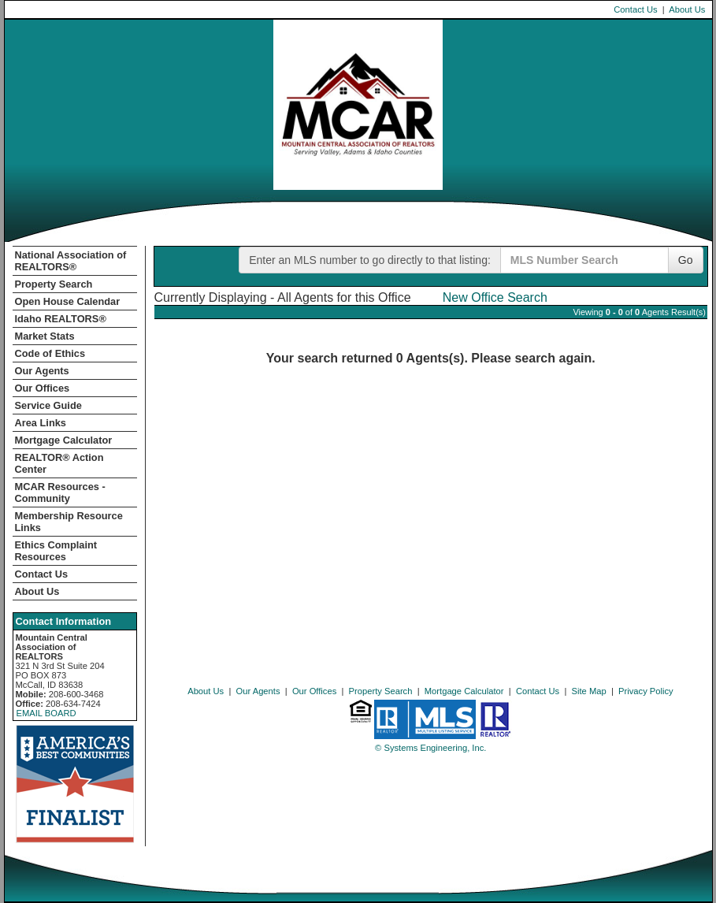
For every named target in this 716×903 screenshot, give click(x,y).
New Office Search (495, 297)
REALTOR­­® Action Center (59, 463)
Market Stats (45, 336)
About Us (687, 9)
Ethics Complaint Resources (56, 551)
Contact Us (635, 9)
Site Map (589, 691)
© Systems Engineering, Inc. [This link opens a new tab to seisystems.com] (430, 747)
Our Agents (42, 371)
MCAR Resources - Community (60, 492)
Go (685, 260)
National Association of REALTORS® (71, 261)
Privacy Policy (645, 691)
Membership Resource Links (69, 521)
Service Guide (48, 405)
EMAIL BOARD (46, 713)
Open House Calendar (68, 301)
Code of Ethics (50, 353)
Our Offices (42, 388)
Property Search (54, 284)
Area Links (40, 423)
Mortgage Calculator (64, 440)
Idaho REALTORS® (60, 319)
